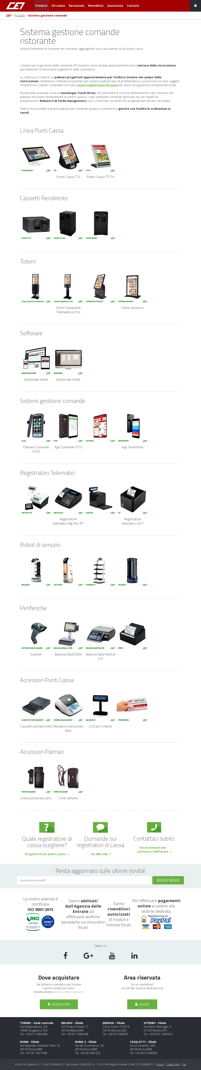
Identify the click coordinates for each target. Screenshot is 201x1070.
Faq (184, 1064)
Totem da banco (133, 291)
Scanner (36, 638)
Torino (60, 992)
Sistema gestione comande (47, 15)
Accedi (142, 1004)
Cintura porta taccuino (36, 781)
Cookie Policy (173, 1064)
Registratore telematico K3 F (133, 505)
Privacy (160, 1064)
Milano (69, 992)
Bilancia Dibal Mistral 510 (100, 640)
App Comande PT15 (68, 430)
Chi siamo (58, 5)
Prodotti (41, 5)
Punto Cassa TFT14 (100, 160)
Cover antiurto (68, 781)
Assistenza (115, 5)
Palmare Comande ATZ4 (36, 433)
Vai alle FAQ (99, 854)
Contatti (133, 5)
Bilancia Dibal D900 (68, 638)
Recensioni (76, 5)
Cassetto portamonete (36, 709)
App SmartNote (133, 430)
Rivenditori (95, 5)
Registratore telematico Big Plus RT (68, 505)
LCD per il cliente (100, 709)
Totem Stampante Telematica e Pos (68, 293)
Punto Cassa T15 (68, 160)
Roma (80, 992)
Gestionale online (36, 363)
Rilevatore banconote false (68, 712)
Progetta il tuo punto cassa (45, 854)
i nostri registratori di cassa (97, 85)
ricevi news (168, 880)
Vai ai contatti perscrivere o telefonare (152, 849)
